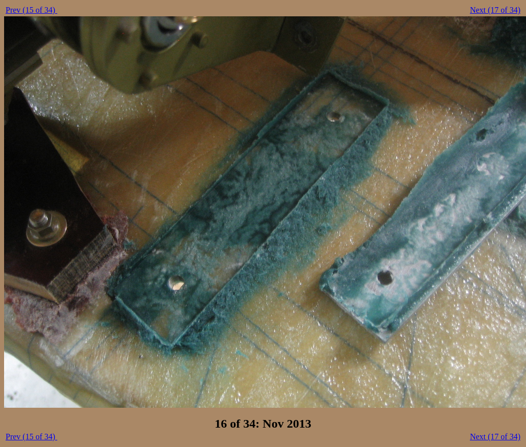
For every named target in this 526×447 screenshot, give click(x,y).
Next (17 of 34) (495, 10)
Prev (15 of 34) (31, 10)
